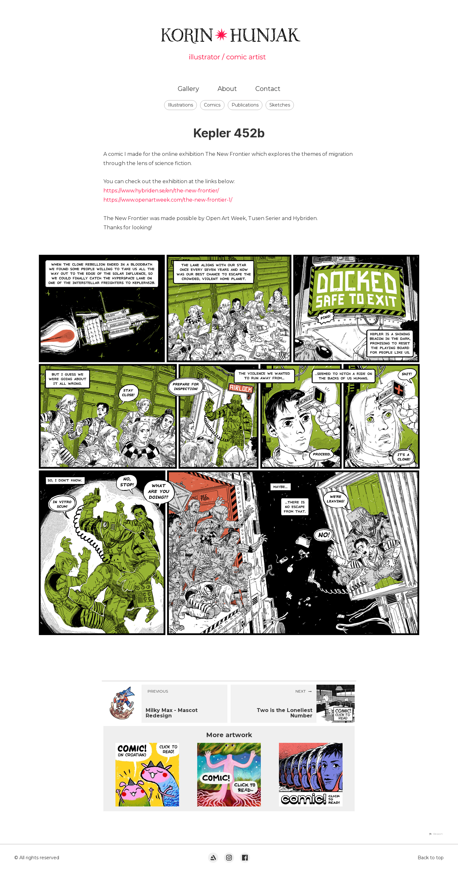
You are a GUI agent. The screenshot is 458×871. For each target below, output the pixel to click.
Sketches (279, 105)
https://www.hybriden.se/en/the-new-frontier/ (161, 191)
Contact (268, 89)
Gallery (188, 89)
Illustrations (180, 105)
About (227, 89)
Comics (212, 105)
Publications (245, 105)
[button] (435, 834)
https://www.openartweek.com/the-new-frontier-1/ (167, 200)
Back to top (431, 858)
